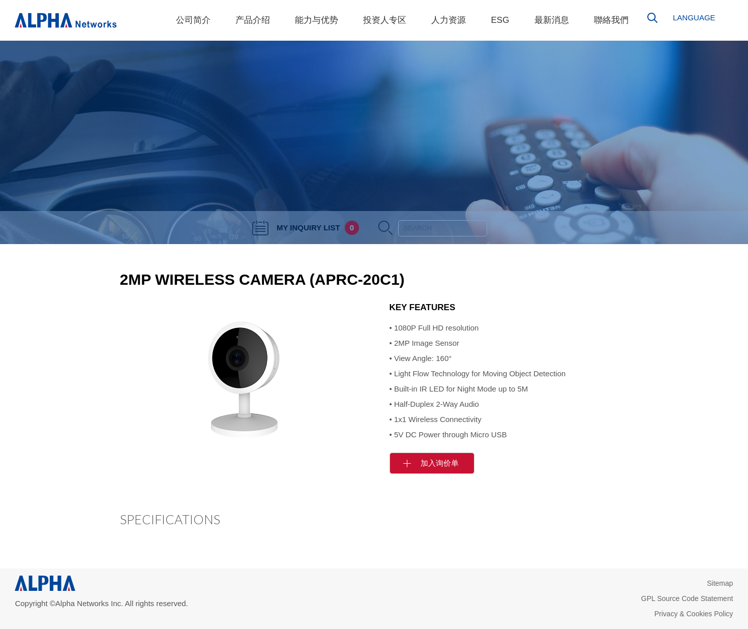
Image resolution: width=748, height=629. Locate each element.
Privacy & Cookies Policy (693, 614)
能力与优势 (316, 20)
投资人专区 (384, 20)
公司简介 (193, 20)
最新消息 (551, 20)
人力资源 (448, 20)
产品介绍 (252, 20)
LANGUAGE (694, 17)
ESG (500, 20)
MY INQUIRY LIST (305, 227)
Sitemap (720, 583)
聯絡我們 (611, 20)
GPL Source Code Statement (687, 598)
